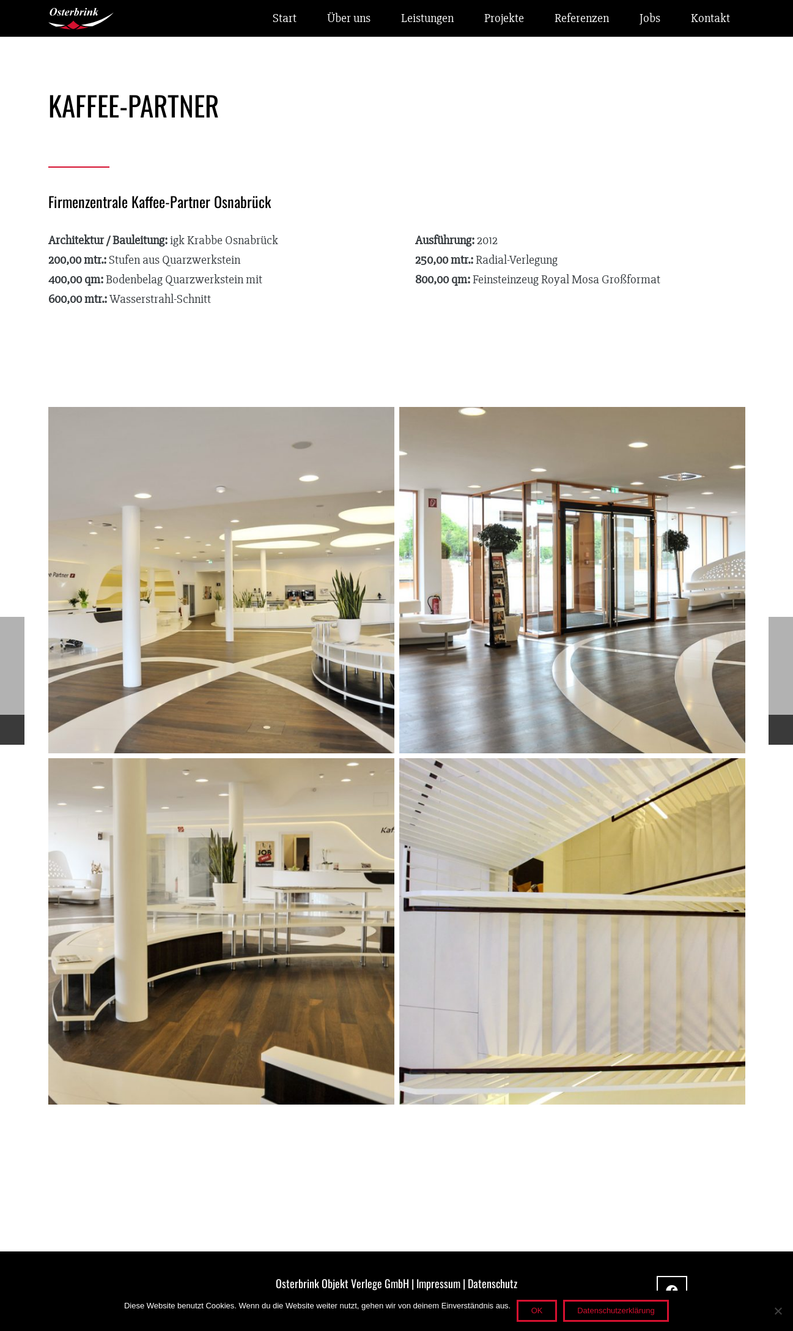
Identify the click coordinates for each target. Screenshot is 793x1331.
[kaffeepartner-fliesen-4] (221, 580)
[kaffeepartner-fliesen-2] (221, 931)
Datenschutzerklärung (615, 1310)
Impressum (438, 1283)
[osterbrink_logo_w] (81, 18)
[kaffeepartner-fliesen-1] (572, 931)
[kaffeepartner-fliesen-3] (572, 580)
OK (537, 1310)
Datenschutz (492, 1283)
